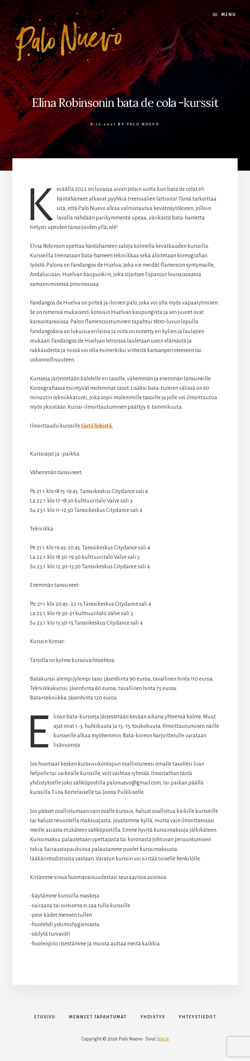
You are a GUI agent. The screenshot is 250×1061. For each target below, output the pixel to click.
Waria (163, 1038)
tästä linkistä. (97, 426)
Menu (228, 14)
